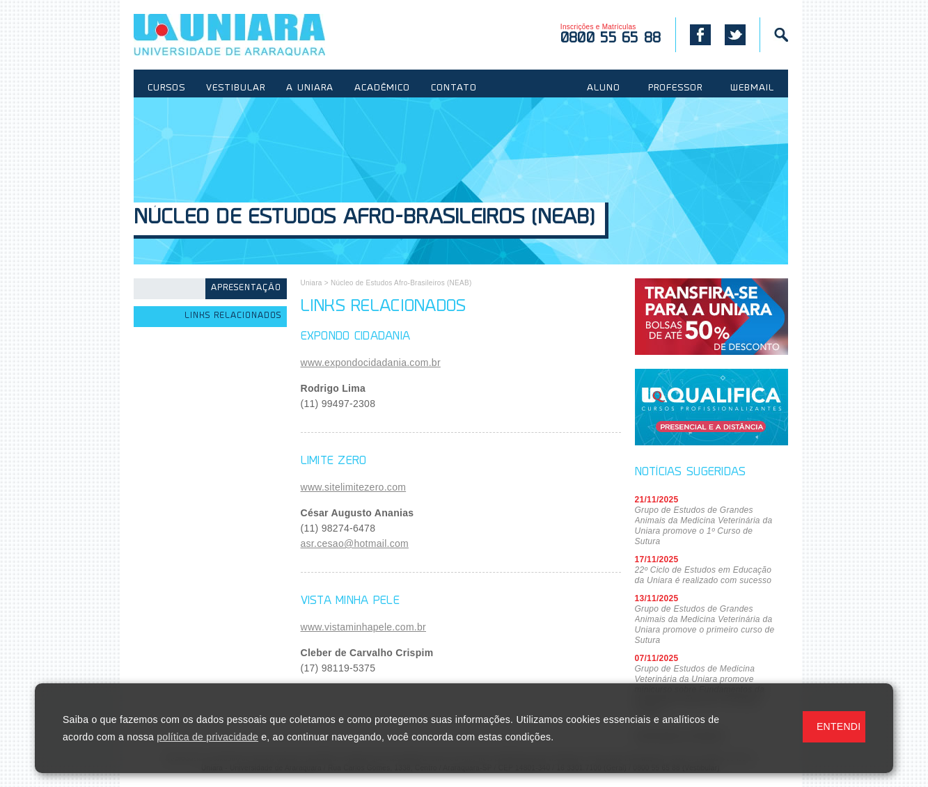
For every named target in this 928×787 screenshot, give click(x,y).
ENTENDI (838, 726)
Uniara (311, 283)
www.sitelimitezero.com (354, 487)
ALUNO (603, 88)
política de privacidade (207, 736)
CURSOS (166, 88)
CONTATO (454, 88)
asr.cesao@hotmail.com (355, 543)
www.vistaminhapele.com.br (364, 627)
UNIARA (249, 35)
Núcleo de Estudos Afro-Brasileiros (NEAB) (364, 218)
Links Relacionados (232, 316)
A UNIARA (309, 88)
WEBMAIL (752, 88)
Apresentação (246, 288)
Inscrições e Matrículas (610, 34)
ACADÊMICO (382, 88)
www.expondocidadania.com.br (371, 362)
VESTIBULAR (235, 88)
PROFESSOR (675, 88)
